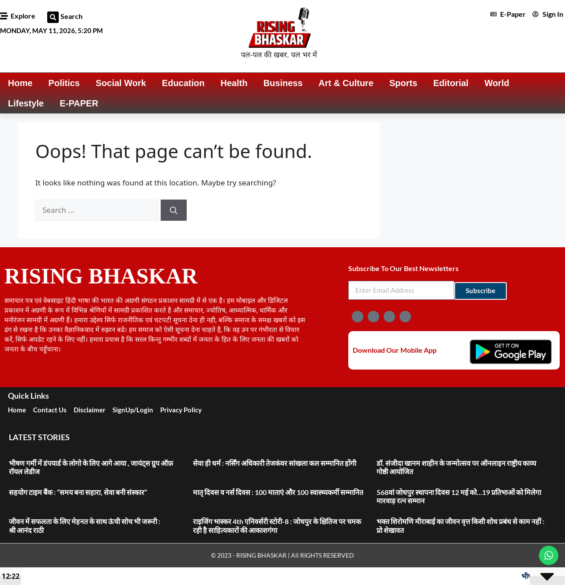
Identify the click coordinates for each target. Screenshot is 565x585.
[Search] (174, 210)
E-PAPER (79, 103)
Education (183, 83)
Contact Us (50, 410)
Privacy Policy (181, 410)
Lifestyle (26, 103)
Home (20, 83)
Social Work (121, 83)
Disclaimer (89, 410)
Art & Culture (346, 83)
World (496, 83)
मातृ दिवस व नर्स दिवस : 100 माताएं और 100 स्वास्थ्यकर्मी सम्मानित (278, 492)
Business (283, 83)
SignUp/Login (133, 410)
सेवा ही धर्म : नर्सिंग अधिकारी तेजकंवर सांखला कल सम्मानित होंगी (274, 463)
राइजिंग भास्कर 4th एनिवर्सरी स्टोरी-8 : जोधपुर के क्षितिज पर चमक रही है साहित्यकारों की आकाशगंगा (277, 525)
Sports (403, 83)
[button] (53, 17)
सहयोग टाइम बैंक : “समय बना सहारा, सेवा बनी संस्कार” (78, 492)
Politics (64, 83)
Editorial (450, 83)
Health (234, 83)
